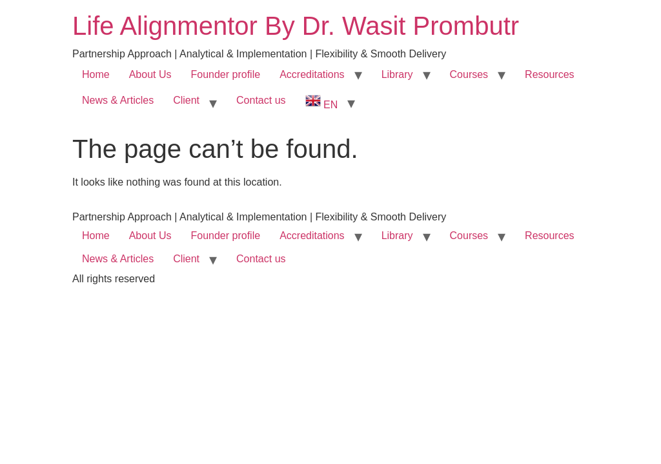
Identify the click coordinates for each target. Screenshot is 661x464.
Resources (549, 74)
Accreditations (312, 74)
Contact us (260, 100)
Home (96, 74)
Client (186, 100)
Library (397, 74)
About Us (150, 74)
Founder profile (226, 74)
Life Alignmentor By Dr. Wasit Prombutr (295, 26)
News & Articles (118, 100)
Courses (469, 74)
